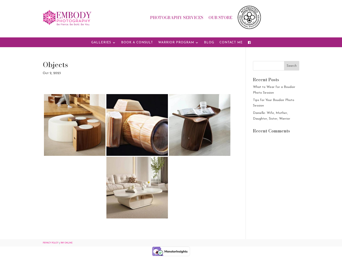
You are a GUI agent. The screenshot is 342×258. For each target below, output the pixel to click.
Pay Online (66, 243)
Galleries (101, 42)
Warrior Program (176, 42)
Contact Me (231, 42)
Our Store (220, 18)
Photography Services (176, 18)
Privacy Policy (50, 243)
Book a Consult (137, 42)
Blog (209, 42)
